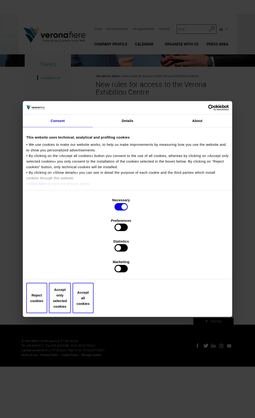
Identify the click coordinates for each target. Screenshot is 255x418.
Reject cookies (59, 267)
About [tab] (197, 161)
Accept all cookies (195, 267)
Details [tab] (127, 161)
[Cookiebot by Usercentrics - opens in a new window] (208, 147)
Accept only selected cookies (127, 267)
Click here (38, 224)
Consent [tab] (58, 161)
